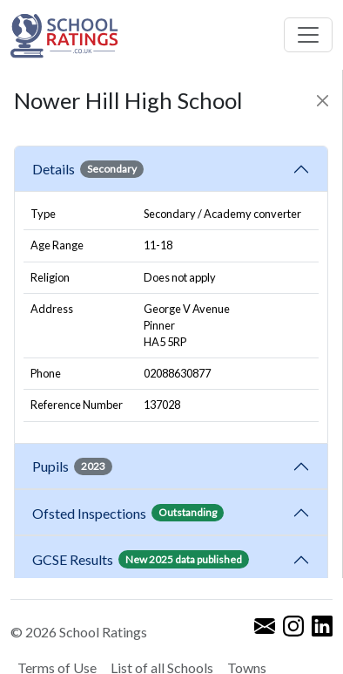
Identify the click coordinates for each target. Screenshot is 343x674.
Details (88, 169)
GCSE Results (140, 559)
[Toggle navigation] (308, 34)
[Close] (322, 100)
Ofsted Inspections (128, 512)
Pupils (72, 466)
